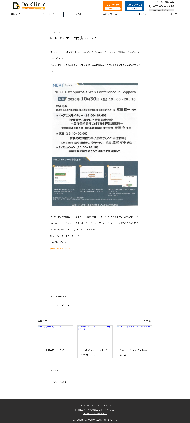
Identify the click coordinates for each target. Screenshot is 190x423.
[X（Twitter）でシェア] (57, 305)
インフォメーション (58, 296)
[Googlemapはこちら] (161, 10)
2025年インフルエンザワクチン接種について (94, 352)
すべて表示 (147, 321)
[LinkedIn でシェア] (63, 305)
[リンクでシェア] (69, 305)
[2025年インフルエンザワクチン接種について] (95, 335)
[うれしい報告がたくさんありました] (134, 335)
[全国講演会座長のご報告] (55, 335)
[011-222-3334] (160, 6)
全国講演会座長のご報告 (53, 350)
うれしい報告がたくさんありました (134, 352)
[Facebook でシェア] (51, 305)
